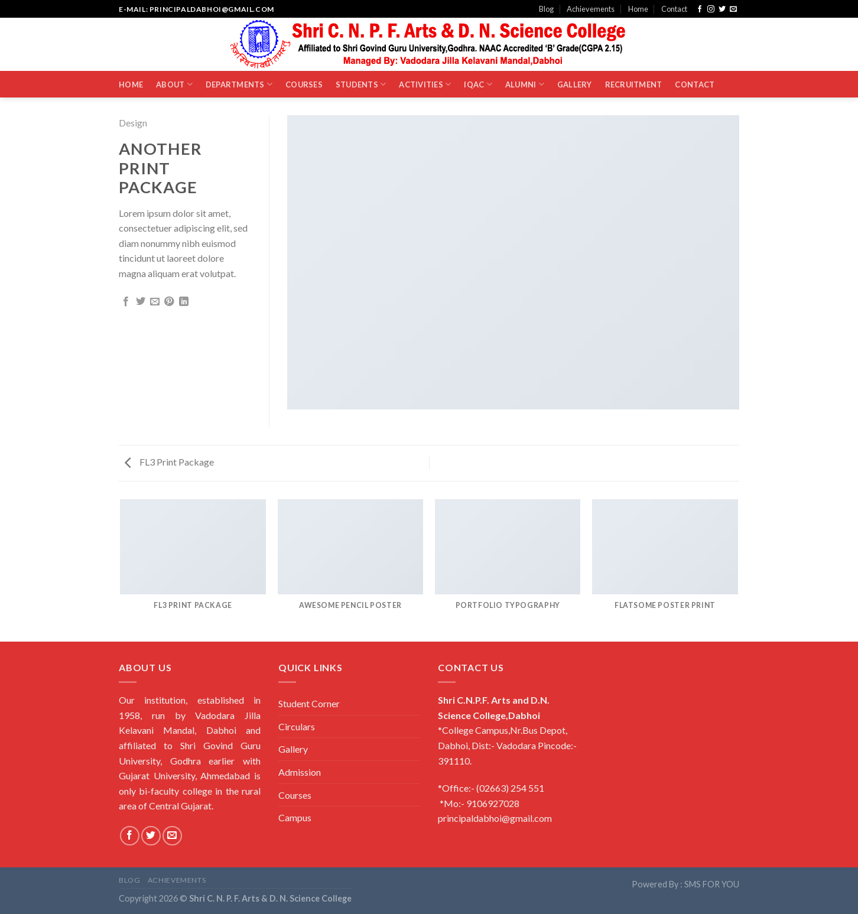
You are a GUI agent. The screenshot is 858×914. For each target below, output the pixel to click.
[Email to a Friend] (155, 302)
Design (133, 122)
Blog (546, 9)
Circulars (296, 726)
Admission (299, 772)
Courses (304, 84)
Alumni (524, 84)
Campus (294, 817)
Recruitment (633, 84)
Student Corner (309, 703)
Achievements (591, 9)
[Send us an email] (733, 9)
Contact (674, 9)
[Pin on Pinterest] (169, 302)
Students (361, 84)
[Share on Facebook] (126, 302)
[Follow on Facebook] (699, 9)
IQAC (478, 84)
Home (638, 9)
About (174, 84)
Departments (239, 84)
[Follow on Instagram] (710, 9)
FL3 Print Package (169, 461)
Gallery (574, 84)
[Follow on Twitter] (722, 9)
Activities (425, 84)
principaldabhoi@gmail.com (495, 818)
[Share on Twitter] (140, 302)
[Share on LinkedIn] (183, 302)
